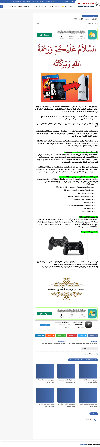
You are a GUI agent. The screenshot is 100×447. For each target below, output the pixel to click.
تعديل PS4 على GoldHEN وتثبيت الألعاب (90, 381)
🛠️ (35, 6)
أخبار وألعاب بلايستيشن (89, 16)
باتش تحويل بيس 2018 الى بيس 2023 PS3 (46, 405)
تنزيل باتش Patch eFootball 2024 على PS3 (46, 381)
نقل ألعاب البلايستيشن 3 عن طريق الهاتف (88, 405)
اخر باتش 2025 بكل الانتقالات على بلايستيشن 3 (67, 381)
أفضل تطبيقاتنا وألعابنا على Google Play (23, 1)
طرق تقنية (83, 444)
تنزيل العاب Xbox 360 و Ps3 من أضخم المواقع (66, 405)
